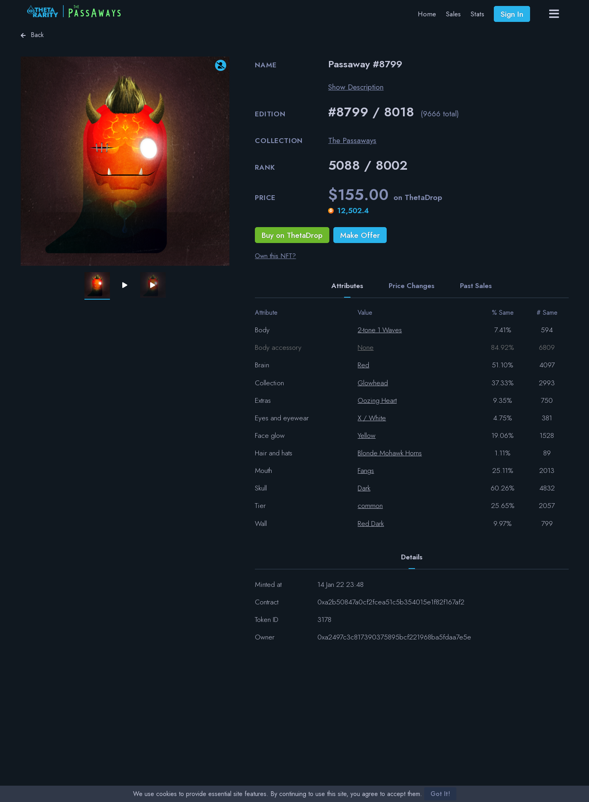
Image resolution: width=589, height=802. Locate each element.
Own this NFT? (275, 256)
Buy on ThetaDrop (292, 235)
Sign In (512, 14)
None (366, 347)
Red (363, 365)
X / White (372, 418)
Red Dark (371, 523)
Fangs (366, 470)
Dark (364, 488)
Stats (477, 14)
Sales (453, 14)
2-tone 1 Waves (380, 330)
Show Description (356, 86)
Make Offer (360, 235)
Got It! (440, 793)
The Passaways (352, 140)
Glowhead (373, 383)
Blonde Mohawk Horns (390, 453)
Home (427, 14)
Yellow (367, 435)
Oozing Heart (377, 400)
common (370, 505)
